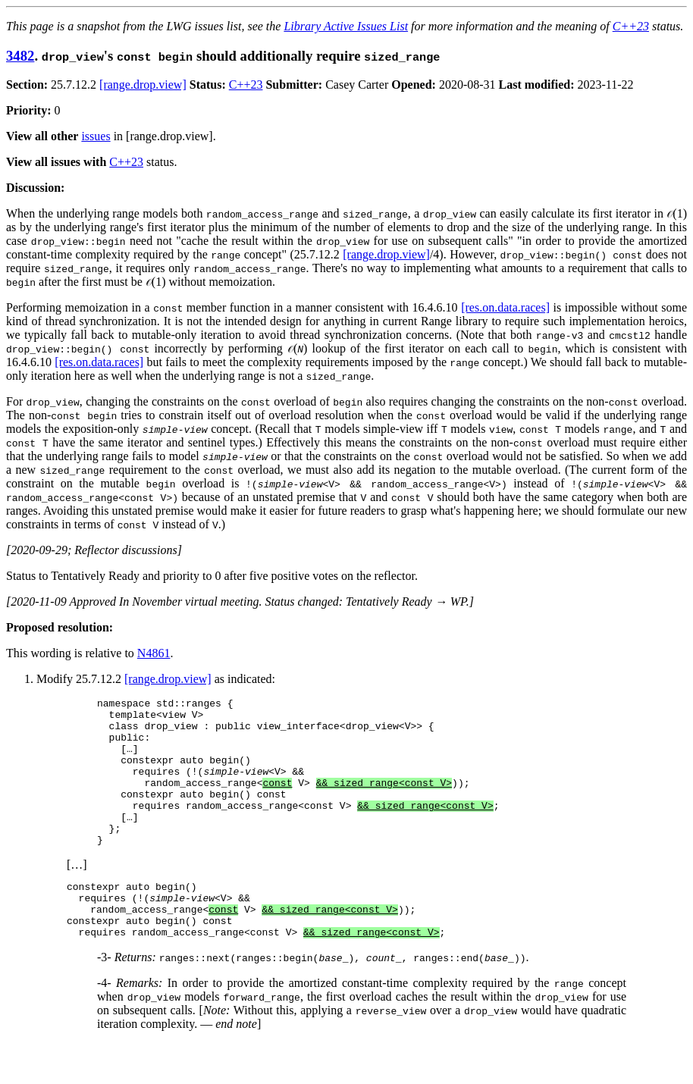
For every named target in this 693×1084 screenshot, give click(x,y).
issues (95, 136)
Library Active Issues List (346, 26)
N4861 (154, 653)
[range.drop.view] (143, 84)
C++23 (631, 26)
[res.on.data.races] (505, 307)
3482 (20, 56)
